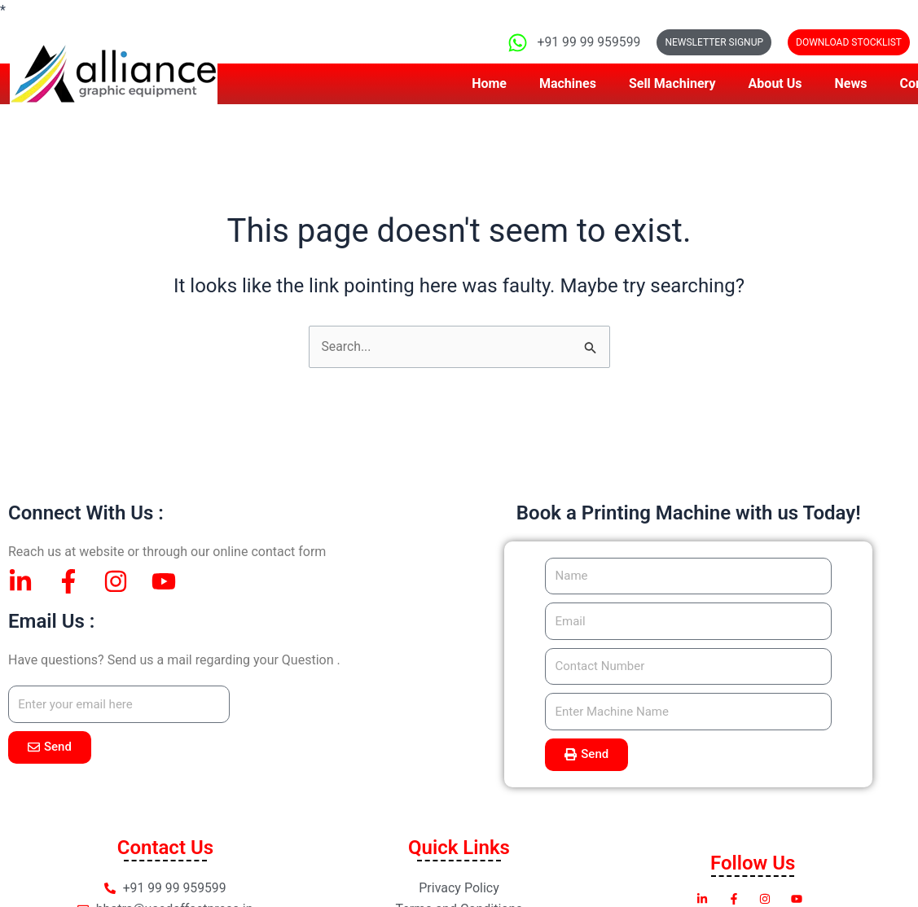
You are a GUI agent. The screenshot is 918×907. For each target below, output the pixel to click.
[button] (849, 42)
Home (489, 83)
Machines (567, 83)
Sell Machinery (672, 83)
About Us (775, 83)
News (851, 83)
